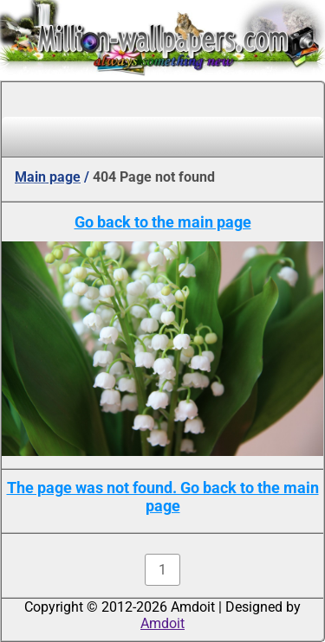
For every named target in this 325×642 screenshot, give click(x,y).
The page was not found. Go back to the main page (163, 496)
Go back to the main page (163, 222)
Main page (48, 177)
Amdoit (162, 623)
